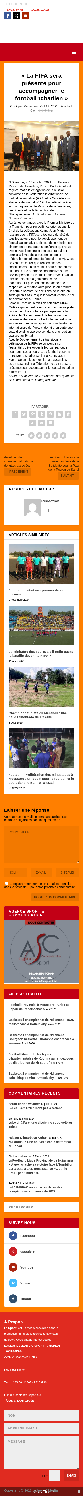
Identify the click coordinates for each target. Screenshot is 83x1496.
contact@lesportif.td (28, 1395)
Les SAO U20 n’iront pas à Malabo (37, 1108)
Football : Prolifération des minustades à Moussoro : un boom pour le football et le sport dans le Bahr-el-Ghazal (41, 778)
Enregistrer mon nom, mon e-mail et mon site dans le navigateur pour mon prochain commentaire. (40, 885)
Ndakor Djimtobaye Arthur (28, 1137)
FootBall (66, 106)
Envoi (71, 1475)
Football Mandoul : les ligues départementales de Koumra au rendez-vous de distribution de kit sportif (41, 1058)
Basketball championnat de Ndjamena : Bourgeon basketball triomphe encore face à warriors (41, 1039)
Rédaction (31, 106)
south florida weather (24, 1104)
